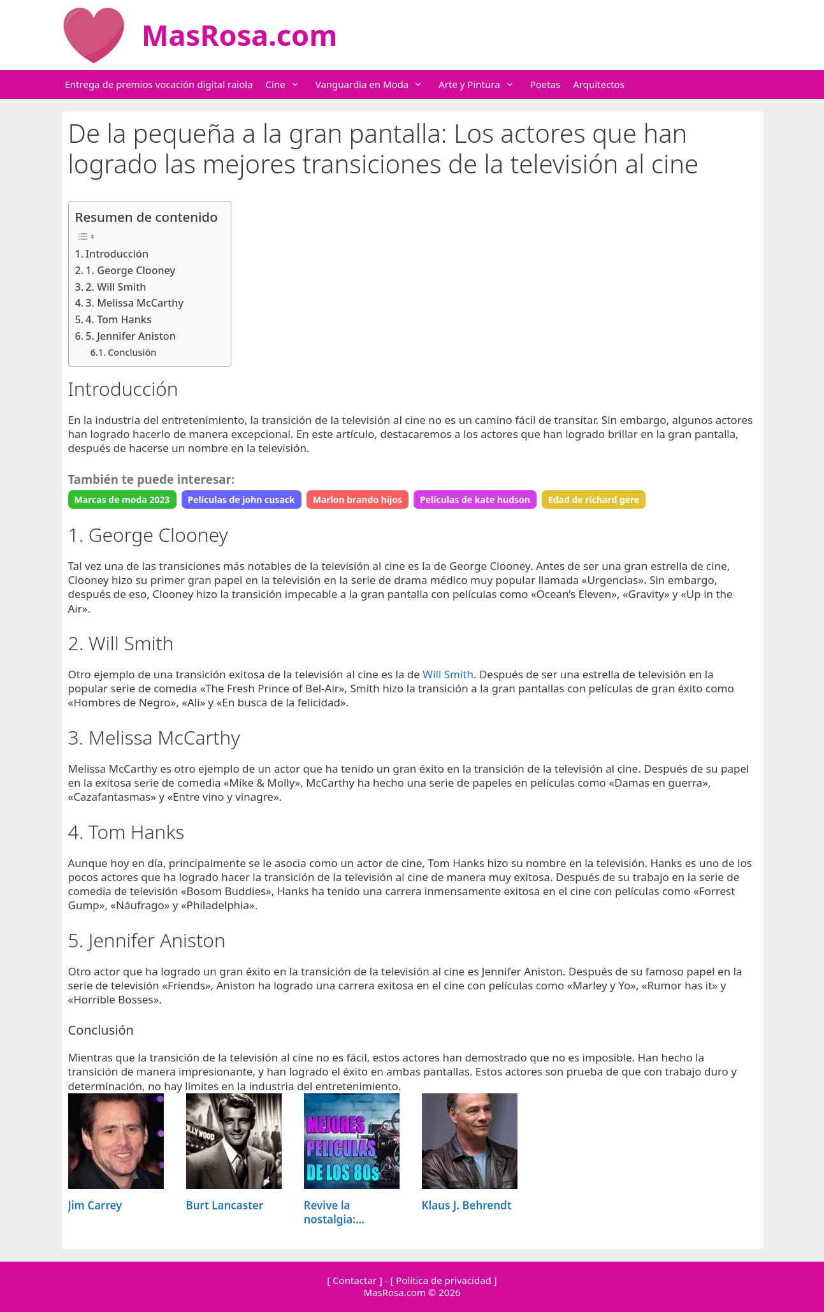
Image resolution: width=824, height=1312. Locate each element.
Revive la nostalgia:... (334, 1212)
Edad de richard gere (594, 499)
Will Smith (448, 674)
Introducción (116, 254)
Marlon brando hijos (357, 499)
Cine (289, 84)
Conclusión (132, 352)
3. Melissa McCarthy (134, 303)
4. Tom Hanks (118, 319)
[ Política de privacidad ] (443, 1280)
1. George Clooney (130, 270)
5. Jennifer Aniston (130, 336)
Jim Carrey (95, 1205)
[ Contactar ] (354, 1280)
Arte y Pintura (482, 84)
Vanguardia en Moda (375, 84)
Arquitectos (599, 84)
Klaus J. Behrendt (467, 1205)
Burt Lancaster (225, 1205)
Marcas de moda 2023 (122, 499)
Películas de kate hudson (475, 499)
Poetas (545, 84)
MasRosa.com (239, 34)
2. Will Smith (115, 287)
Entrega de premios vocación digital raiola (159, 84)
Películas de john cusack (241, 499)
